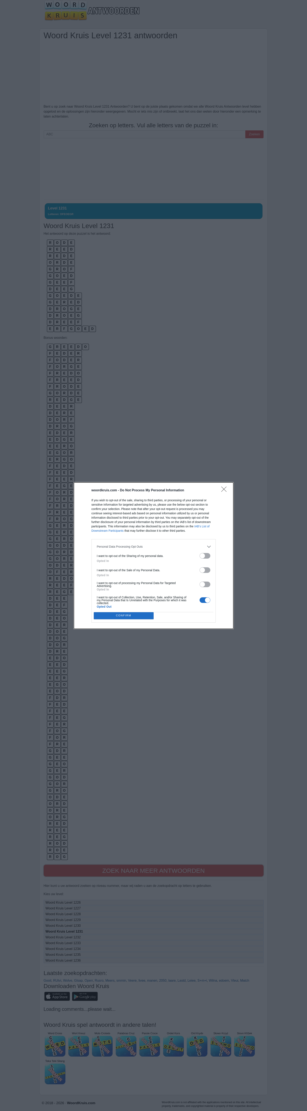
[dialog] (153, 555)
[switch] (205, 556)
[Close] (225, 490)
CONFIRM (123, 615)
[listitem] (153, 547)
